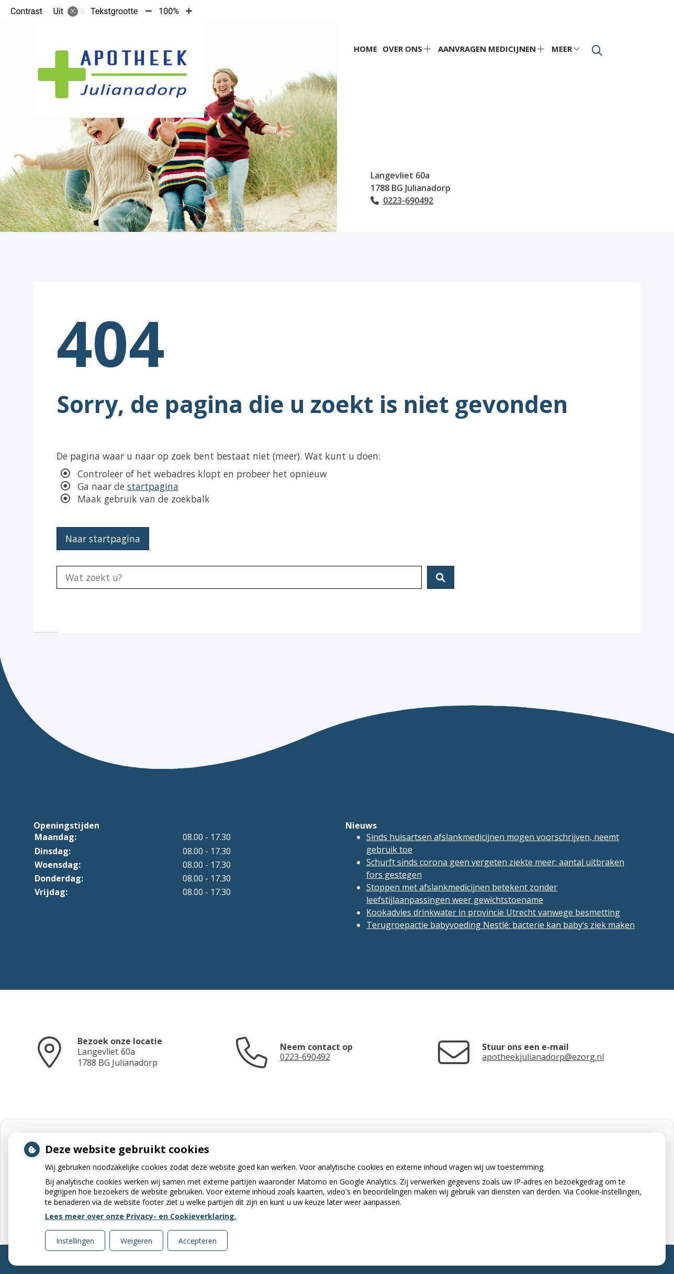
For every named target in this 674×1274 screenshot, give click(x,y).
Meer (562, 48)
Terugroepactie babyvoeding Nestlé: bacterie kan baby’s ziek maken (500, 925)
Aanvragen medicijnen (487, 48)
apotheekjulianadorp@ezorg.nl (543, 1057)
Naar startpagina (102, 538)
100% (169, 11)
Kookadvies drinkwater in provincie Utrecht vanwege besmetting (493, 912)
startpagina (152, 486)
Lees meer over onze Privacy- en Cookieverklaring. (141, 1216)
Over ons (402, 48)
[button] (440, 577)
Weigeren (136, 1241)
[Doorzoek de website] (239, 577)
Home (365, 48)
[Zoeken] (597, 50)
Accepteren (197, 1241)
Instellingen (75, 1241)
